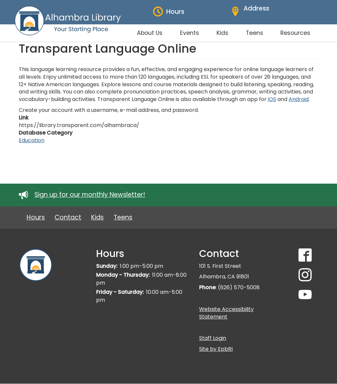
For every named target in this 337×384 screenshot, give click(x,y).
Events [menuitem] (189, 33)
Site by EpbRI (216, 349)
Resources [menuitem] (295, 33)
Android (299, 99)
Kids (97, 217)
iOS (272, 99)
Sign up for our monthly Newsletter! (90, 194)
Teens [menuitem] (254, 33)
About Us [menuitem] (150, 33)
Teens (123, 217)
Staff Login (212, 338)
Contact (68, 217)
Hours (36, 217)
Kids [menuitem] (222, 33)
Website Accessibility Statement (226, 312)
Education (31, 140)
